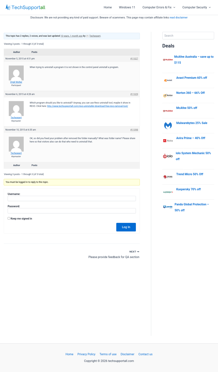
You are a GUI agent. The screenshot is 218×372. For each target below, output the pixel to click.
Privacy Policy (87, 354)
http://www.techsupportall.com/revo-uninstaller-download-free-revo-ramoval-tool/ (87, 106)
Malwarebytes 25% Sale (192, 123)
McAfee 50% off (187, 108)
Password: (14, 206)
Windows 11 (130, 7)
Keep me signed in (21, 218)
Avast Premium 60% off (192, 78)
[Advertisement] (188, 280)
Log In (126, 227)
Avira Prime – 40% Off (191, 138)
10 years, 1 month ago (72, 36)
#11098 (134, 129)
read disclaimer (178, 17)
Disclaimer (127, 354)
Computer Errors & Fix (160, 7)
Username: (14, 194)
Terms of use (108, 354)
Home (112, 7)
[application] (175, 7)
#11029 (134, 94)
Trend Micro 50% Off (190, 174)
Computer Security (197, 7)
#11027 (134, 58)
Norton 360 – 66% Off (190, 93)
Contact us (144, 354)
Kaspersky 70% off (188, 189)
